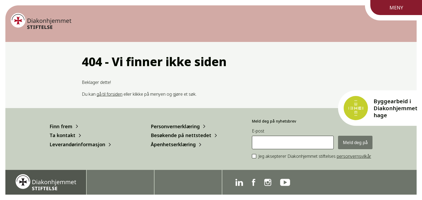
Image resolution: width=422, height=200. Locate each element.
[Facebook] (253, 182)
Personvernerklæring (175, 126)
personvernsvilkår (354, 156)
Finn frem (61, 126)
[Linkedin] (239, 182)
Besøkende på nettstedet (181, 135)
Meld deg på (355, 142)
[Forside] (41, 21)
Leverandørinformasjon (77, 144)
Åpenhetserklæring (173, 144)
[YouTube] (285, 182)
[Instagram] (267, 182)
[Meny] (393, 10)
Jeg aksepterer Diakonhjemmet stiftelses (314, 156)
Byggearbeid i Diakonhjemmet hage (395, 108)
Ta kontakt (62, 135)
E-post (258, 131)
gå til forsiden (109, 94)
